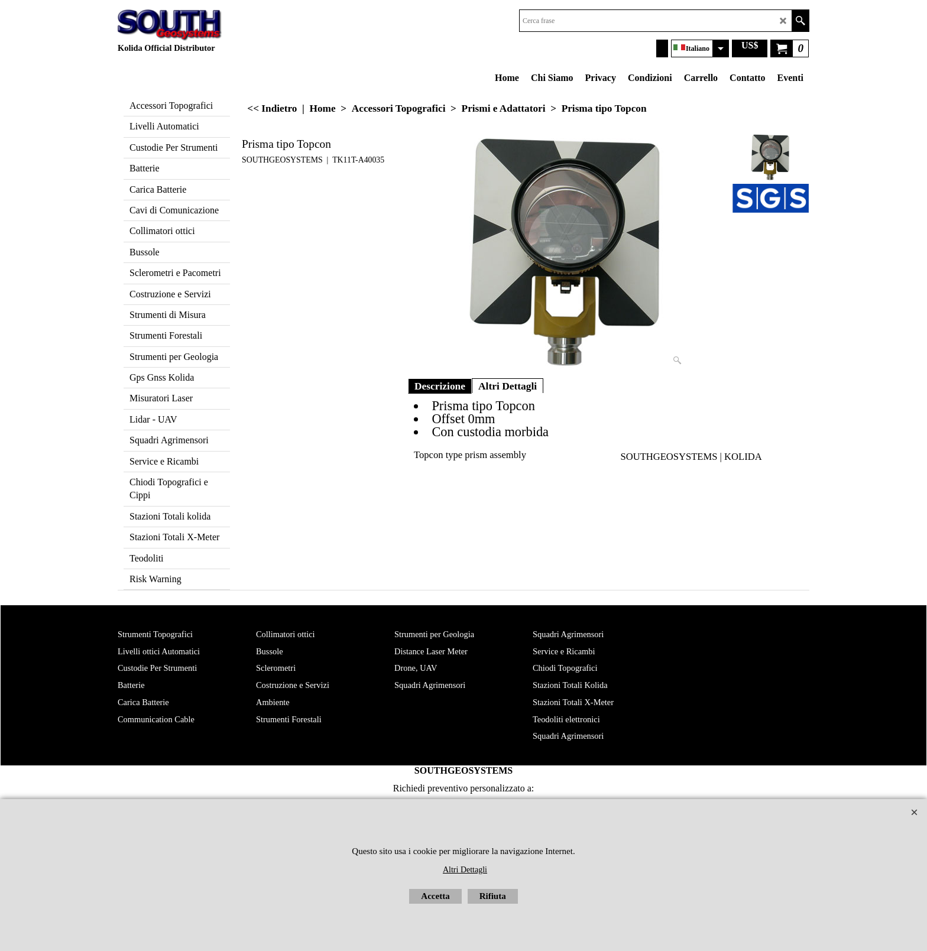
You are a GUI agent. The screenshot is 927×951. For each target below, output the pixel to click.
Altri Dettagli (507, 386)
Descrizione (439, 386)
